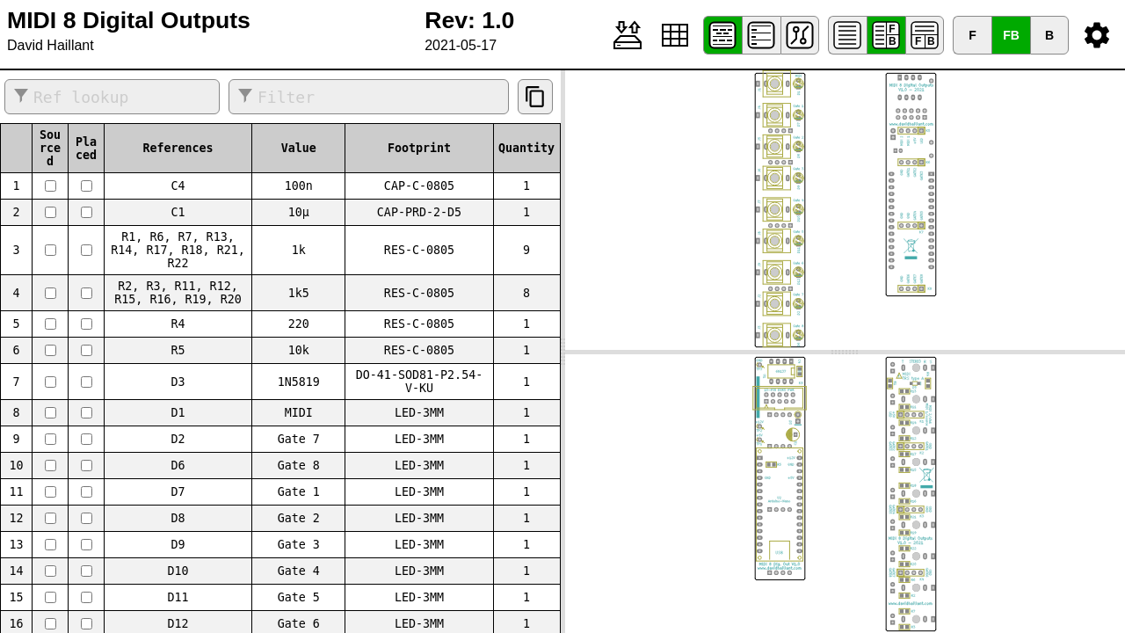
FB (1011, 35)
